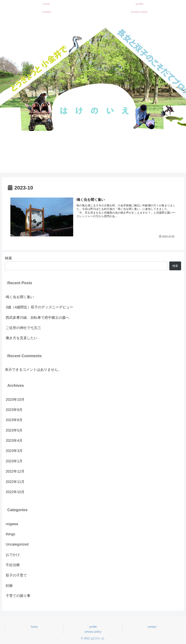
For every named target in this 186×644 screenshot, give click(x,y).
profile (93, 626)
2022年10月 (15, 492)
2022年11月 (15, 482)
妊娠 (9, 586)
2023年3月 (14, 451)
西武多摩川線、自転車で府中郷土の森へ (37, 318)
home (34, 626)
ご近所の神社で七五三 (23, 328)
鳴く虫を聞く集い (20, 297)
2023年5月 (14, 430)
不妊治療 (13, 565)
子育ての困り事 (18, 596)
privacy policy (93, 631)
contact (152, 626)
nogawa (12, 524)
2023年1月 (14, 461)
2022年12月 (15, 471)
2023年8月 (14, 420)
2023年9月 (14, 410)
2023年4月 (14, 441)
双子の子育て (16, 575)
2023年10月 (15, 400)
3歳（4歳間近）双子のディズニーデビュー (39, 307)
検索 (8, 258)
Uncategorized (17, 545)
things (10, 534)
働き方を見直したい (21, 338)
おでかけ (13, 555)
